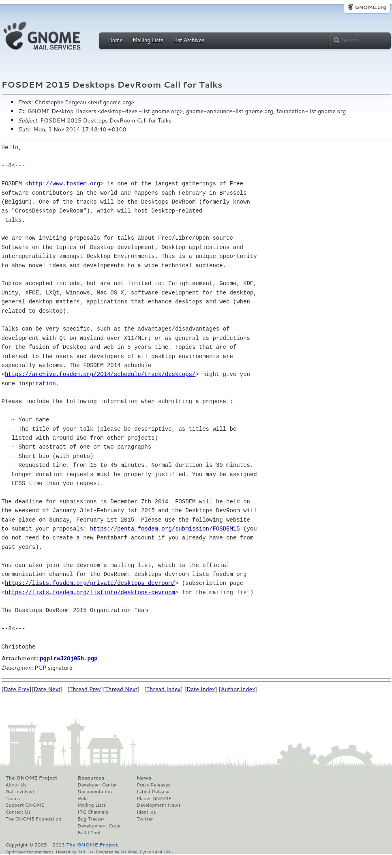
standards (44, 851)
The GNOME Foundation (34, 818)
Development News (159, 804)
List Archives (188, 40)
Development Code (98, 825)
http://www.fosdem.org (64, 183)
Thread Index (163, 689)
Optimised (16, 851)
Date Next (47, 689)
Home (115, 40)
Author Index (238, 689)
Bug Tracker (91, 818)
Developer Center (97, 784)
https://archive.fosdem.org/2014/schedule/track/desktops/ (100, 374)
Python (147, 851)
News (144, 777)
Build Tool (88, 832)
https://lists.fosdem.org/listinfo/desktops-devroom (90, 592)
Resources (90, 777)
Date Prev (17, 689)
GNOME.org (370, 7)
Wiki (82, 798)
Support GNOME (25, 804)
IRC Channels (92, 811)
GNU (168, 851)
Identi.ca (146, 811)
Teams (13, 798)
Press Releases (153, 784)
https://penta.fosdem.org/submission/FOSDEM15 (165, 529)
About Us (16, 784)
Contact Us (18, 811)
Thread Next (121, 689)
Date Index (200, 689)
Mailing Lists (148, 40)
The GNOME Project (32, 777)
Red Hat (85, 851)
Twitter (145, 818)
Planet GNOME (154, 798)
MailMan (128, 851)
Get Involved (20, 791)
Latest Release (153, 791)
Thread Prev (85, 689)
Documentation (94, 791)
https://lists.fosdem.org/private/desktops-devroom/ (90, 583)
